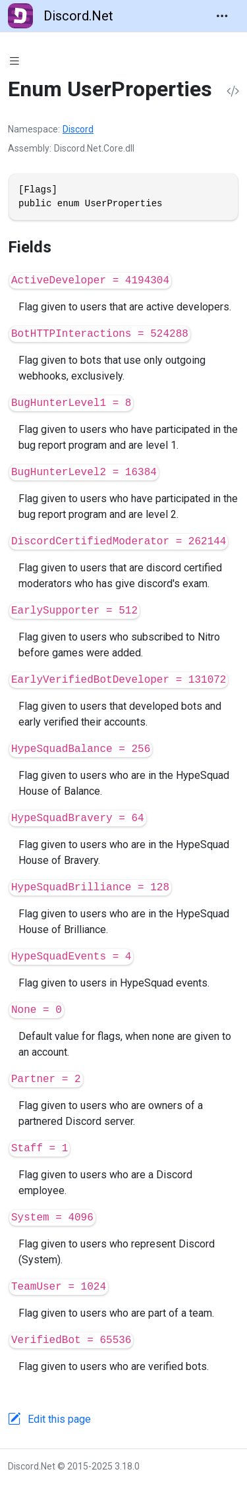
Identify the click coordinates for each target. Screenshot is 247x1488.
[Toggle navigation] (222, 16)
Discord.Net (60, 15)
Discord (78, 129)
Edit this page (59, 1419)
